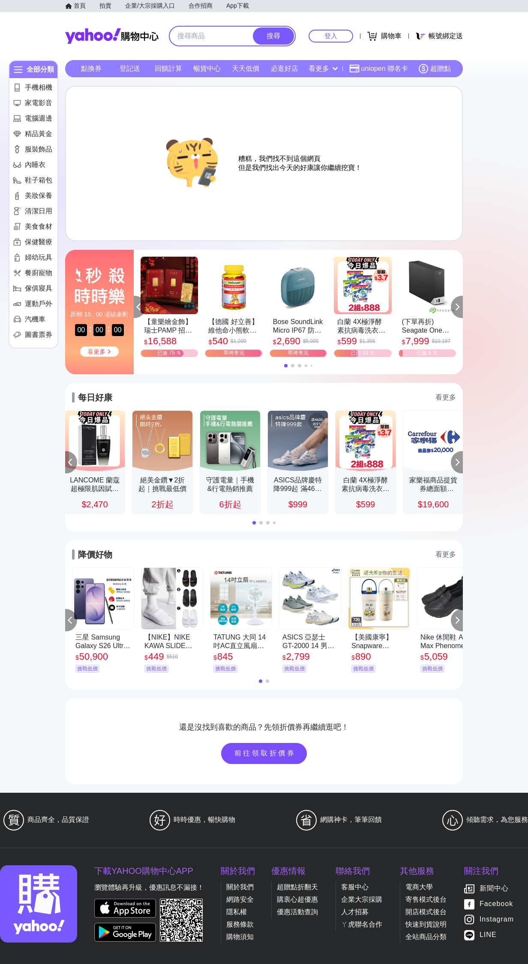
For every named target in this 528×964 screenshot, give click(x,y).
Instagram (497, 919)
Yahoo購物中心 (112, 36)
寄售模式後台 (426, 899)
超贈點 (434, 69)
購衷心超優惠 (297, 899)
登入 (330, 35)
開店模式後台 (426, 911)
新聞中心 (494, 888)
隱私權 (236, 911)
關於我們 (240, 887)
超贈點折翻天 (297, 887)
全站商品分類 (426, 936)
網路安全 (240, 899)
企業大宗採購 (361, 899)
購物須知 (240, 936)
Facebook (496, 904)
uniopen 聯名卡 (378, 69)
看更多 (323, 68)
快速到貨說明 (426, 924)
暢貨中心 (207, 68)
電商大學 (419, 887)
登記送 (130, 68)
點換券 (91, 68)
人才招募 (355, 911)
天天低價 (245, 68)
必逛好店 (284, 68)
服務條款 (240, 924)
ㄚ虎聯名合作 (361, 924)
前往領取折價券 (265, 753)
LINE (488, 935)
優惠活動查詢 (297, 911)
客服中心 (355, 887)
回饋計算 (168, 68)
